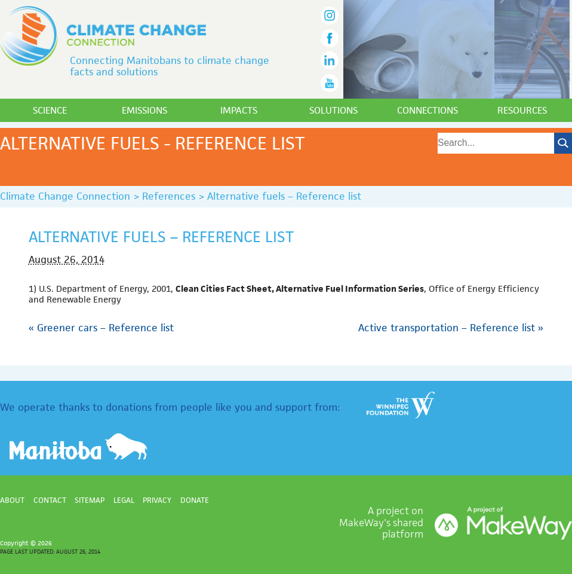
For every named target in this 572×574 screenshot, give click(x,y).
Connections (427, 110)
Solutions (333, 110)
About (12, 500)
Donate (194, 500)
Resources (522, 110)
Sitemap (89, 500)
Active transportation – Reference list (450, 327)
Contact (49, 500)
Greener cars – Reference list (101, 327)
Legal (123, 500)
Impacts (238, 110)
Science (50, 110)
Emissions (144, 110)
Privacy (157, 500)
